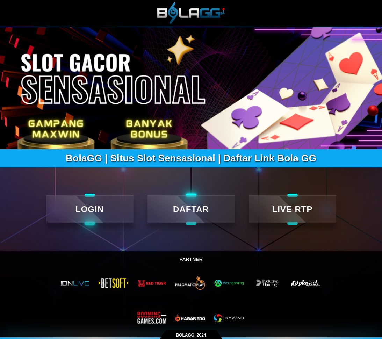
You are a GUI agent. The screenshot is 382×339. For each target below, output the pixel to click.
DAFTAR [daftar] (191, 209)
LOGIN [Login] (89, 209)
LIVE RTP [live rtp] (292, 209)
